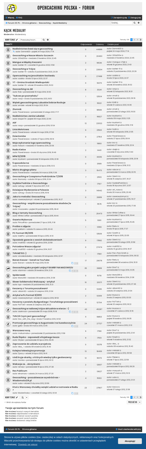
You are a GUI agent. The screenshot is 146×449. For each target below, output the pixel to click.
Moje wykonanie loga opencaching (31, 142)
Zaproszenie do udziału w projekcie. (32, 343)
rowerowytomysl (25, 199)
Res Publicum (20, 370)
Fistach (21, 145)
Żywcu (21, 353)
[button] (140, 39)
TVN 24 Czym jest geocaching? (29, 316)
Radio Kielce (19, 149)
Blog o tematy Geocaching (27, 212)
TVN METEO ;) (20, 253)
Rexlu (114, 226)
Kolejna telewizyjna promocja (29, 350)
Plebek (115, 357)
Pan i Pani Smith (119, 253)
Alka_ (20, 346)
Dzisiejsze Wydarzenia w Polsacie (31, 189)
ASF (14, 122)
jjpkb (20, 325)
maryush (116, 370)
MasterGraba (24, 393)
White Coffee (23, 215)
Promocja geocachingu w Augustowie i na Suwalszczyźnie (44, 322)
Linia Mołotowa (21, 129)
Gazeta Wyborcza (22, 219)
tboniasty (22, 179)
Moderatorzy (20, 34)
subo (20, 383)
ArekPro (21, 236)
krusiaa (115, 308)
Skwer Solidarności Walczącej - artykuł (34, 281)
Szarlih (115, 233)
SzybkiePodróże (119, 183)
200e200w (22, 58)
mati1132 (21, 242)
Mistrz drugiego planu (24, 169)
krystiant (116, 116)
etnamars (22, 373)
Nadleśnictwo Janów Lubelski (29, 116)
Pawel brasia (23, 112)
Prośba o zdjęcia (21, 226)
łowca (115, 387)
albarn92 (22, 291)
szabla (21, 78)
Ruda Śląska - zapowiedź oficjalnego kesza (36, 337)
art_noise (116, 189)
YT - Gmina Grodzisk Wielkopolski (31, 82)
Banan (21, 263)
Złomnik (17, 109)
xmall (114, 95)
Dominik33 (25, 51)
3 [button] (137, 39)
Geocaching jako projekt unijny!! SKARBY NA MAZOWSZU (43, 267)
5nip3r (115, 337)
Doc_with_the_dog (26, 319)
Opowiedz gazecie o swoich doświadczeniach (37, 239)
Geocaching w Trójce (24, 68)
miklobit (115, 322)
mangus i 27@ (118, 62)
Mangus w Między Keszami (27, 62)
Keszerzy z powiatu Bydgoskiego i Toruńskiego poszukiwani (45, 301)
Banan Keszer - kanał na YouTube (31, 260)
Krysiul (115, 295)
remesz (21, 367)
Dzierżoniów (19, 136)
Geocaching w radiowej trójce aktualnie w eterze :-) (41, 308)
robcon (115, 169)
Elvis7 (114, 267)
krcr (113, 142)
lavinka (21, 360)
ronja (114, 89)
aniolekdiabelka (25, 256)
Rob (20, 92)
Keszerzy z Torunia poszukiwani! (30, 288)
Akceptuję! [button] (130, 441)
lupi (19, 284)
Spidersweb (19, 275)
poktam (21, 229)
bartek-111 (22, 65)
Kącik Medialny (15, 30)
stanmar (22, 270)
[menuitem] (19, 18)
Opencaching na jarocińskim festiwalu (34, 75)
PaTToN (21, 304)
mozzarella (23, 209)
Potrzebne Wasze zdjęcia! (27, 246)
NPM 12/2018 (19, 156)
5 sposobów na (21, 163)
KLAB (114, 102)
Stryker (21, 340)
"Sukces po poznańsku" (25, 95)
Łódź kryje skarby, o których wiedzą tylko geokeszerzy (42, 357)
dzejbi (114, 149)
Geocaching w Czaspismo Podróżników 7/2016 (38, 176)
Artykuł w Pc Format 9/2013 (27, 295)
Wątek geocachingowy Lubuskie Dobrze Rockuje (39, 102)
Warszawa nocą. (22, 330)
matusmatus (24, 333)
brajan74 (22, 119)
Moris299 (22, 278)
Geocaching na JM (23, 89)
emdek (21, 105)
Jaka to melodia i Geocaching (29, 196)
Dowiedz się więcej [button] (27, 444)
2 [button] (134, 39)
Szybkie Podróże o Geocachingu (30, 183)
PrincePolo (22, 222)
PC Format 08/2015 (23, 233)
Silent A (115, 176)
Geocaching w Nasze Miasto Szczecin (33, 55)
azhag (21, 186)
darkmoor (22, 311)
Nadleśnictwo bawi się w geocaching (33, 48)
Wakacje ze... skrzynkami (26, 364)
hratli (114, 129)
